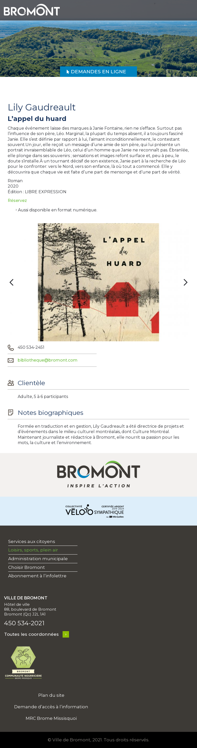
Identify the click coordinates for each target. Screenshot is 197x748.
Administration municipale (38, 558)
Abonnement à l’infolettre (37, 575)
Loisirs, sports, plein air (33, 549)
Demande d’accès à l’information (51, 706)
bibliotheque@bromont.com (47, 360)
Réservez (17, 200)
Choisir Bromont (26, 567)
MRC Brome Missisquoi (51, 718)
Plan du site (51, 695)
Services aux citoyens (31, 541)
